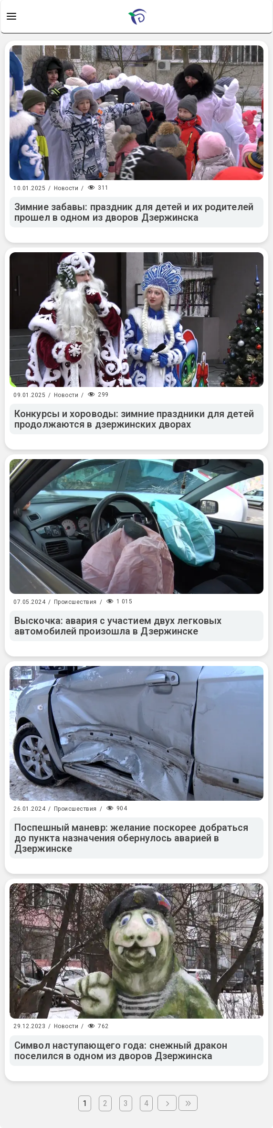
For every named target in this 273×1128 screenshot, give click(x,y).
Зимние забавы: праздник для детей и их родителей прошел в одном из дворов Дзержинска (133, 212)
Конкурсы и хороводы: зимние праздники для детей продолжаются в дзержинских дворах (134, 419)
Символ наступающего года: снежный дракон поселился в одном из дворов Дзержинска (120, 1051)
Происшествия (75, 602)
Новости (66, 188)
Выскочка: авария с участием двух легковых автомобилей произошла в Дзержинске (117, 626)
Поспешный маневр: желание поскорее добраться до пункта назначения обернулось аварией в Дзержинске (131, 838)
